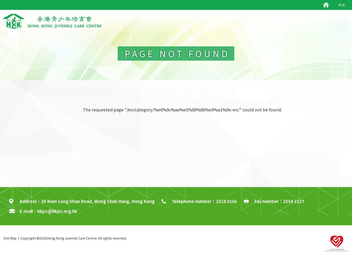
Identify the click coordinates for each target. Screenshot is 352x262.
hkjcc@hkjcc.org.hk (57, 211)
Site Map (10, 238)
